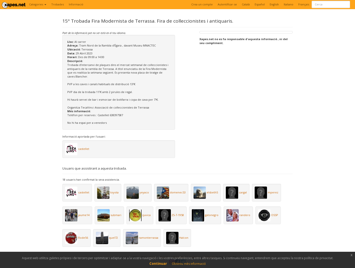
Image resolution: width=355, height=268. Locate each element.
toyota (114, 192)
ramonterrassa (148, 237)
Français (303, 4)
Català (246, 4)
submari (115, 215)
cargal (243, 192)
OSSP (274, 215)
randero (244, 215)
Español (260, 4)
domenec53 (178, 192)
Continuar (158, 263)
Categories (37, 4)
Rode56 (83, 237)
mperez (273, 192)
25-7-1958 (178, 215)
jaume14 (83, 215)
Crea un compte (202, 4)
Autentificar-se (227, 4)
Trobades (57, 4)
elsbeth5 (212, 192)
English (274, 4)
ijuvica (146, 215)
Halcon (183, 237)
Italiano (288, 4)
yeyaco (144, 192)
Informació (76, 4)
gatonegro (211, 215)
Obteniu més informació (189, 264)
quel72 (113, 237)
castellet (83, 149)
